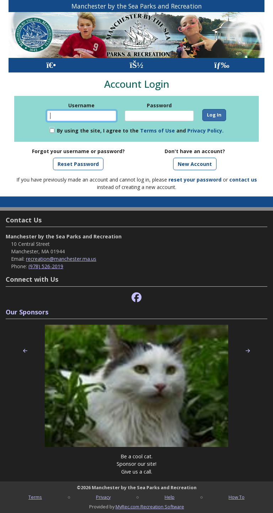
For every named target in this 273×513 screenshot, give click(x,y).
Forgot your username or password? (78, 151)
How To (237, 497)
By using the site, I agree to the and (140, 130)
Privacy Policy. (205, 130)
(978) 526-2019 (45, 266)
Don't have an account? (195, 151)
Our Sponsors (27, 312)
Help (170, 497)
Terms (35, 497)
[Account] (136, 65)
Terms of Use (157, 130)
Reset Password (78, 164)
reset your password (194, 179)
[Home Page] (51, 65)
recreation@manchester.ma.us (61, 258)
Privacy (103, 497)
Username (81, 105)
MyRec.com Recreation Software (150, 506)
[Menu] (222, 65)
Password (159, 105)
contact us (243, 179)
